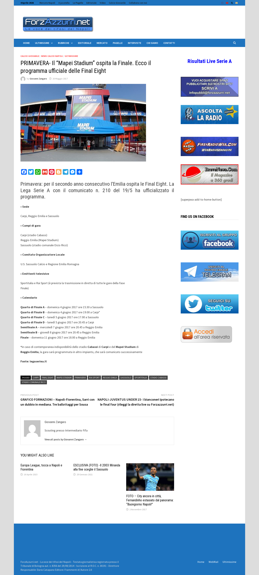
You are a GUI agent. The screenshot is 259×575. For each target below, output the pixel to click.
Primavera (80, 377)
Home (26, 42)
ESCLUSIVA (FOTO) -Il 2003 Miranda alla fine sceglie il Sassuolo (96, 467)
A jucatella (64, 2)
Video (103, 2)
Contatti (169, 42)
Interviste (134, 42)
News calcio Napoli (52, 56)
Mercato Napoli (47, 2)
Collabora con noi (138, 2)
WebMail (213, 561)
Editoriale (91, 2)
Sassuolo (125, 377)
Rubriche (63, 42)
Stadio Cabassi (158, 377)
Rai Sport (94, 377)
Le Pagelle (78, 2)
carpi (36, 377)
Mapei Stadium (64, 377)
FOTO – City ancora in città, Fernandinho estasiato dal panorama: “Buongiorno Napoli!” (149, 500)
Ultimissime (42, 42)
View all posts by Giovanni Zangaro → (66, 439)
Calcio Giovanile (117, 2)
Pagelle (118, 42)
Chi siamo (152, 42)
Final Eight (47, 377)
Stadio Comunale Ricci (34, 382)
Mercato (102, 42)
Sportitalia (141, 377)
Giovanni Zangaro (38, 78)
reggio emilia (110, 377)
